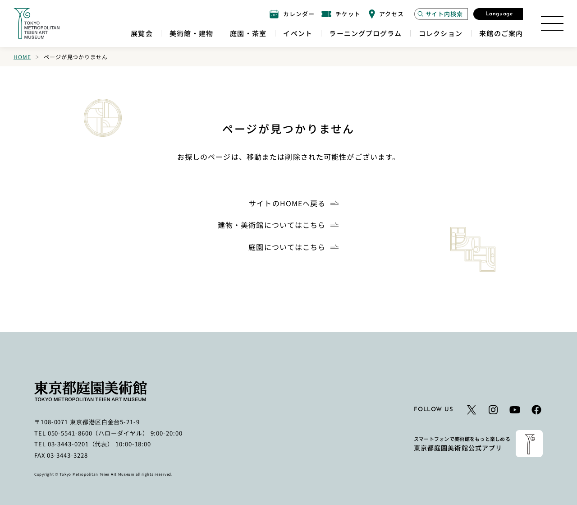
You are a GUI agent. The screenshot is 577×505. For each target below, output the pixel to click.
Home (22, 56)
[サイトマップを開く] (552, 23)
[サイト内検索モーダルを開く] (441, 14)
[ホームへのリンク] (37, 23)
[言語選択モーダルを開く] (498, 14)
